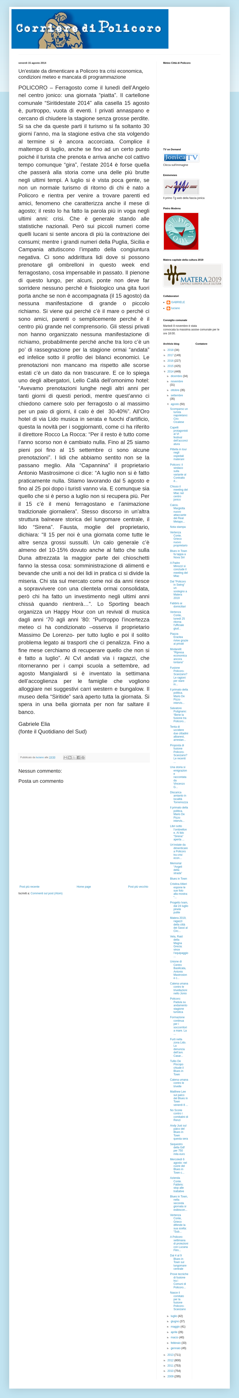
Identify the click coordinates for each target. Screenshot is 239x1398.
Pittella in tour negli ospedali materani (178, 454)
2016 (171, 360)
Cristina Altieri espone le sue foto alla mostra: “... (179, 890)
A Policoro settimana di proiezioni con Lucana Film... (179, 1243)
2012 (171, 1360)
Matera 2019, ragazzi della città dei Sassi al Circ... (179, 924)
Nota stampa (178, 526)
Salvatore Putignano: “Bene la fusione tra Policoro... (178, 715)
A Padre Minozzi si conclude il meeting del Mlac (179, 569)
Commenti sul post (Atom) (47, 893)
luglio (174, 1316)
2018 (171, 350)
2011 (171, 1365)
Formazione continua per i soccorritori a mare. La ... (178, 1025)
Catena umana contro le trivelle (179, 1083)
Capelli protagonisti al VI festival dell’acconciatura (179, 436)
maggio (176, 1326)
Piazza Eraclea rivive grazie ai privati (179, 638)
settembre (177, 395)
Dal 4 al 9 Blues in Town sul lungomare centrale (178, 1262)
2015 (171, 366)
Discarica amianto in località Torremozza (179, 797)
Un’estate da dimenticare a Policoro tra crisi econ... (179, 851)
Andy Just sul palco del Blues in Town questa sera (179, 1132)
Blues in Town (178, 878)
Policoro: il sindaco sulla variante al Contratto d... (178, 473)
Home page (84, 886)
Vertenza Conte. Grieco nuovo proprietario (179, 539)
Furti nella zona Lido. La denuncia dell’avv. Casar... (178, 1047)
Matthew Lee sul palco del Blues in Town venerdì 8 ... (179, 1098)
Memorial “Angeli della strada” (176, 868)
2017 (171, 355)
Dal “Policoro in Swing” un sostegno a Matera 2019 (178, 590)
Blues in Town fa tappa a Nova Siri (178, 554)
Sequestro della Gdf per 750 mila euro (177, 1149)
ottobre (175, 390)
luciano (175, 308)
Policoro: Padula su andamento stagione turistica (178, 1005)
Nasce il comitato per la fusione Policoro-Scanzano (178, 1301)
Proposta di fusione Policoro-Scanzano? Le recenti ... (178, 753)
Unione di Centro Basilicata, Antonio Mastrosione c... (178, 970)
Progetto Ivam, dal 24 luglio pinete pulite (179, 907)
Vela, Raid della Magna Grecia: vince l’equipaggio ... (179, 946)
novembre (177, 381)
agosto (175, 404)
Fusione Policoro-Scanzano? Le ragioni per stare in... (178, 676)
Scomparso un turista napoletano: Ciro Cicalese (179, 415)
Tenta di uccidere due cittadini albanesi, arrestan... (179, 733)
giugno (175, 1321)
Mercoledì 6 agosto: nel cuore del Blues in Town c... (178, 1166)
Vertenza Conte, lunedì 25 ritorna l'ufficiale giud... (177, 620)
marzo (175, 1337)
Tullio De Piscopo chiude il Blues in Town (177, 1068)
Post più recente (30, 886)
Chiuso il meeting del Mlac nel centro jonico (179, 493)
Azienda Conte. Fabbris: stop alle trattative (177, 1184)
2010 (171, 1371)
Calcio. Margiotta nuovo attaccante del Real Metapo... (178, 513)
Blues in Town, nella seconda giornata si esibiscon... (179, 1203)
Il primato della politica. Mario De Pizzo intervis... (179, 696)
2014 (171, 371)
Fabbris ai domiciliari (178, 605)
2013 (171, 1354)
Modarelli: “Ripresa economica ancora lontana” (178, 656)
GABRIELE (178, 302)
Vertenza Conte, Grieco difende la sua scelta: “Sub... (178, 1223)
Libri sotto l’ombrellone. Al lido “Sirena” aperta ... (178, 833)
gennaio (176, 1348)
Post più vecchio (138, 886)
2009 (171, 1376)
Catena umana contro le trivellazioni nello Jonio (179, 988)
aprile (174, 1332)
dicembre (177, 376)
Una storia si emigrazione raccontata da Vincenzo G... (178, 777)
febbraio (176, 1343)
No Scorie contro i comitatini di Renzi (179, 1115)
